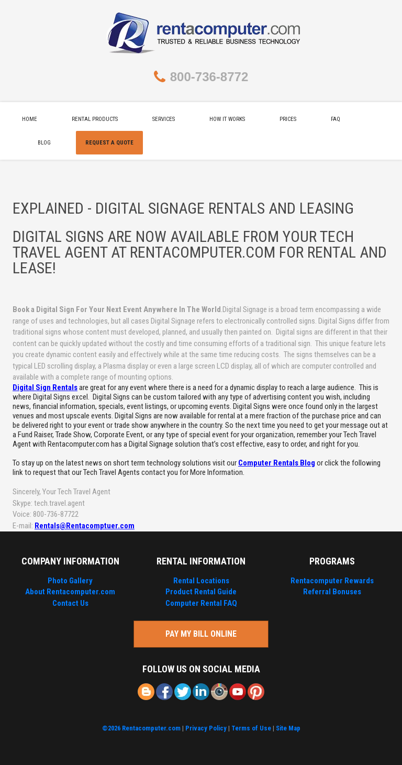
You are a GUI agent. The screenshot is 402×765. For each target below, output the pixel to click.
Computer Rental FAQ (201, 603)
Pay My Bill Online (201, 634)
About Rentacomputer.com (70, 591)
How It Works (227, 119)
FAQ (335, 119)
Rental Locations (201, 580)
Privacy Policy (206, 728)
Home (29, 119)
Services (163, 119)
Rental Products (95, 119)
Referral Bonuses (332, 591)
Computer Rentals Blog (276, 463)
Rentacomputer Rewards (332, 580)
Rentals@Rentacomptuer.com (85, 525)
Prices (288, 119)
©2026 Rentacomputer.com (141, 728)
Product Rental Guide (201, 591)
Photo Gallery (70, 580)
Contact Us (70, 603)
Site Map (288, 728)
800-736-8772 (209, 77)
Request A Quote (109, 142)
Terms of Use (251, 728)
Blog (44, 142)
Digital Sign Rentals (45, 387)
